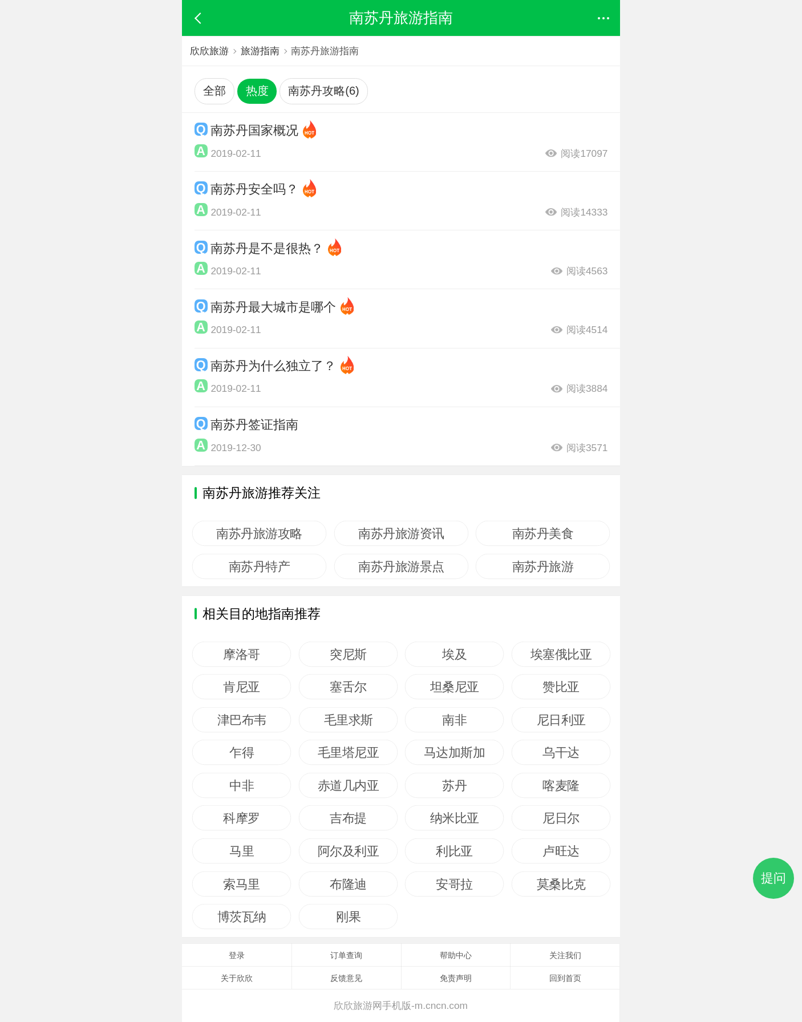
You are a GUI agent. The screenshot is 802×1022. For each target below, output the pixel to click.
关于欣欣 (237, 978)
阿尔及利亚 (348, 851)
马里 (241, 851)
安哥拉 (454, 884)
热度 (257, 90)
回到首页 (565, 978)
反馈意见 (346, 978)
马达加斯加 (454, 752)
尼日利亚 (560, 720)
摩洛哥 (241, 654)
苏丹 (454, 785)
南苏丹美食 (543, 533)
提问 (773, 878)
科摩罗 (241, 818)
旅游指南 (260, 50)
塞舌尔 (348, 687)
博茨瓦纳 (241, 916)
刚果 (348, 916)
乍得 (241, 752)
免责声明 (456, 978)
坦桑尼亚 (454, 687)
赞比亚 (561, 687)
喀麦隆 (561, 785)
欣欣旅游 (209, 50)
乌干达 (561, 752)
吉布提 (348, 818)
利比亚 (454, 851)
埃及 (454, 654)
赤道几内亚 (348, 785)
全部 (214, 90)
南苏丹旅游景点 (401, 566)
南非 (454, 720)
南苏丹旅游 (543, 566)
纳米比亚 (454, 818)
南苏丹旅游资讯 (401, 533)
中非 (241, 785)
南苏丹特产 (259, 566)
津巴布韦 (241, 720)
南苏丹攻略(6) (323, 90)
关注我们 (565, 955)
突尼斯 (348, 654)
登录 (237, 955)
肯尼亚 (241, 687)
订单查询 (346, 955)
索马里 (241, 884)
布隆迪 (348, 884)
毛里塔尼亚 (348, 752)
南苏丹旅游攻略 (259, 533)
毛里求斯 (347, 720)
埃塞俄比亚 (561, 654)
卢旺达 (561, 851)
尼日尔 (561, 818)
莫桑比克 (560, 884)
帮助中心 (456, 955)
